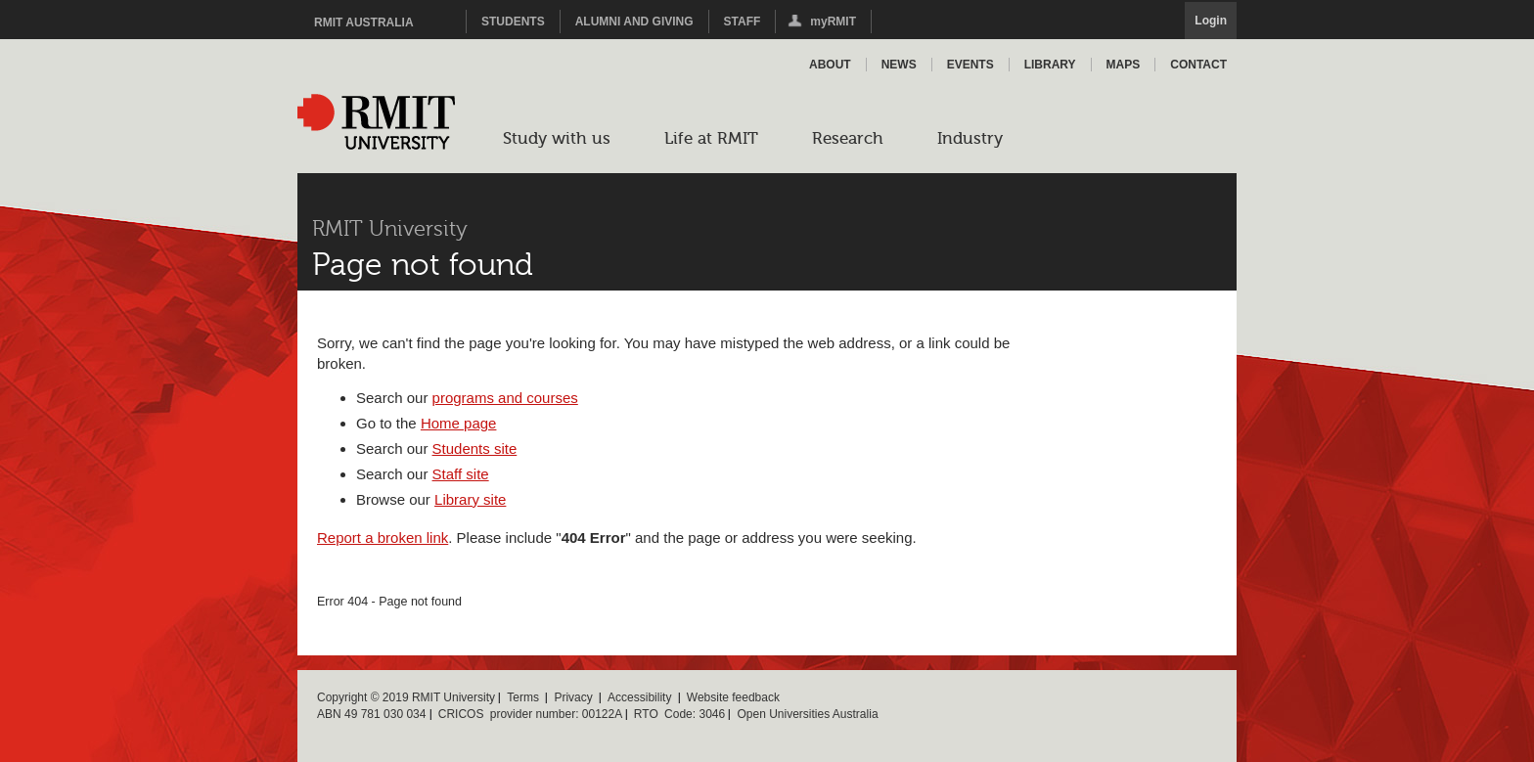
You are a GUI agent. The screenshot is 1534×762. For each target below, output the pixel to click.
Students (513, 21)
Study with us (556, 138)
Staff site (460, 474)
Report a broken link (382, 537)
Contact (1198, 64)
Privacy (573, 697)
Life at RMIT (711, 138)
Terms (523, 697)
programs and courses (505, 397)
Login (1211, 20)
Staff (742, 21)
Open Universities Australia (807, 714)
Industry (970, 138)
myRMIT (821, 24)
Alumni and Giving (634, 21)
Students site (475, 448)
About (830, 64)
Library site (470, 499)
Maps (1123, 64)
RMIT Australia (364, 22)
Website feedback (733, 697)
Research (847, 138)
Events (970, 64)
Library (1050, 64)
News (899, 64)
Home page (459, 423)
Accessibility (639, 697)
